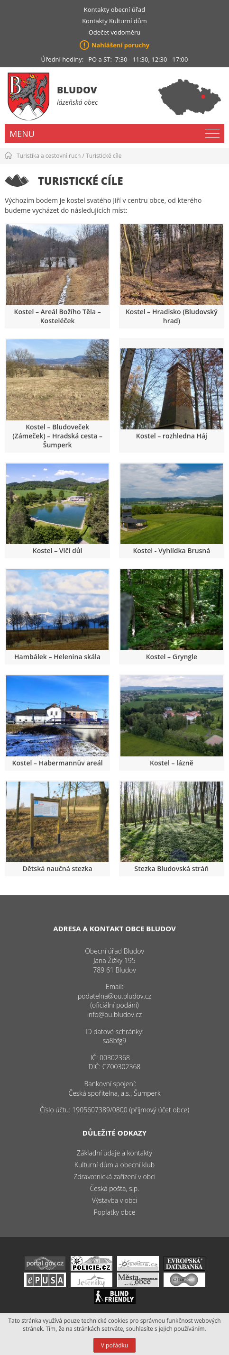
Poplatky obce (115, 1212)
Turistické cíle (103, 156)
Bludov (77, 89)
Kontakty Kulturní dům (114, 21)
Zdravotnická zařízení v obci (114, 1176)
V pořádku (114, 1345)
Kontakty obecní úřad (114, 9)
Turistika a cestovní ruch (49, 156)
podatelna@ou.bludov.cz (114, 995)
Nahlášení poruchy (120, 45)
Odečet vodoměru (115, 32)
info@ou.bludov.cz (114, 1014)
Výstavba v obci (114, 1200)
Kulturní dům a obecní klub (114, 1164)
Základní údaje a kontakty (114, 1152)
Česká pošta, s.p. (114, 1188)
